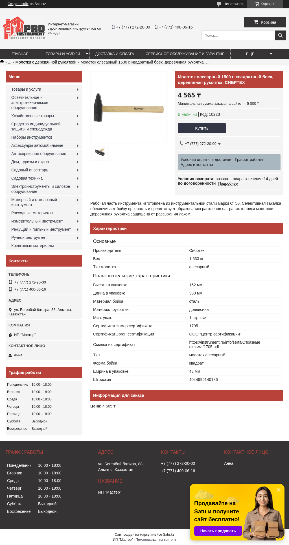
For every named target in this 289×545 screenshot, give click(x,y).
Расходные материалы (32, 213)
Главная (20, 54)
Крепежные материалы (32, 245)
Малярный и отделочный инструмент (34, 202)
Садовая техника (27, 178)
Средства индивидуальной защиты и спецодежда (35, 126)
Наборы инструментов (31, 137)
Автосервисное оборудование (38, 153)
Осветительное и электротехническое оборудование (29, 102)
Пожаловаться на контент (156, 540)
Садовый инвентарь (29, 170)
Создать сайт (18, 4)
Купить (201, 128)
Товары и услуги (63, 54)
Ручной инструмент (29, 237)
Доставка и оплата (114, 54)
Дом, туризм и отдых (30, 162)
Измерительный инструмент (37, 221)
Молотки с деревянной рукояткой (46, 62)
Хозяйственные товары (32, 116)
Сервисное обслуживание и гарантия (185, 54)
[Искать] (280, 35)
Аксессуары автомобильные (37, 145)
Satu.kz (168, 535)
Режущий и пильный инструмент (41, 229)
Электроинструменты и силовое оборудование (40, 189)
